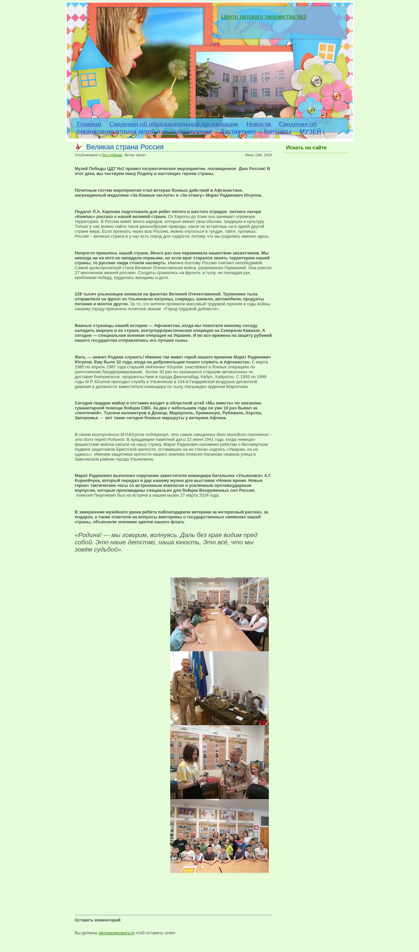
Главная (89, 124)
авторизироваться (116, 932)
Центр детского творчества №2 (264, 16)
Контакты (277, 131)
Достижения (238, 131)
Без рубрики (112, 155)
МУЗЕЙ (310, 131)
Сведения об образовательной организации (173, 124)
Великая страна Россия (125, 147)
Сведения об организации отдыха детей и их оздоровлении (197, 128)
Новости (258, 124)
